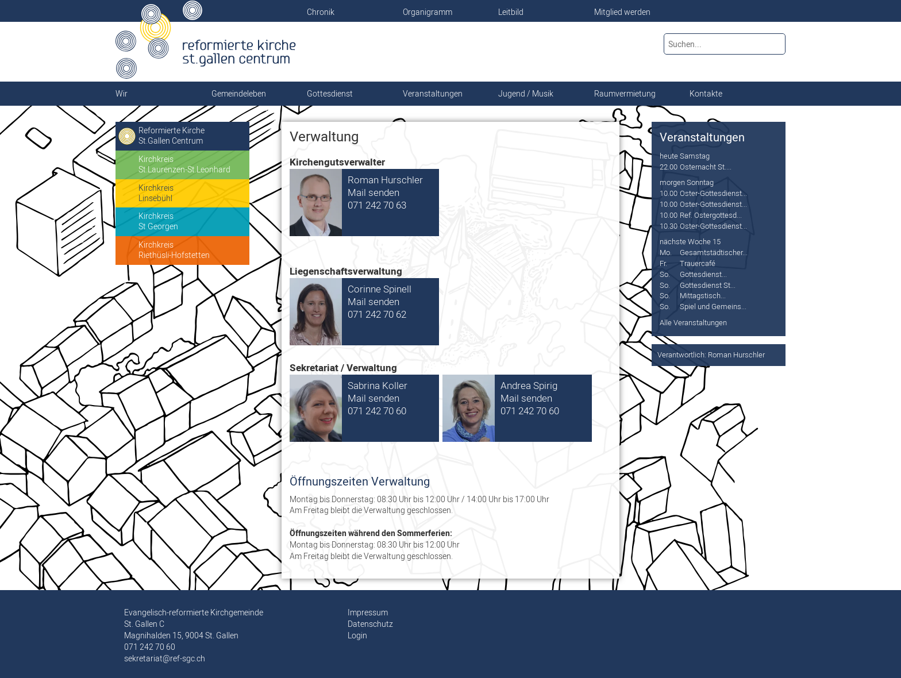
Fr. (663, 263)
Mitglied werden (622, 12)
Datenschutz (370, 624)
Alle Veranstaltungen (693, 322)
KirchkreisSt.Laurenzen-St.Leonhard (184, 164)
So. (665, 274)
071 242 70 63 (377, 204)
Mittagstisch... (703, 295)
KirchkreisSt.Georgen (158, 221)
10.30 (668, 226)
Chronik (320, 12)
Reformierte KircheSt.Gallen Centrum (171, 136)
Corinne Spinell (379, 288)
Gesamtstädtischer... (714, 252)
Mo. (666, 252)
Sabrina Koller (377, 385)
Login (357, 635)
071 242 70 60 (377, 410)
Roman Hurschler (385, 179)
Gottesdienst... (703, 274)
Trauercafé (697, 263)
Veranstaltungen (702, 137)
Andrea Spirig (528, 385)
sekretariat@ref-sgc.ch (164, 658)
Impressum (368, 612)
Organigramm (427, 12)
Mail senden (373, 192)
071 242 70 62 (377, 314)
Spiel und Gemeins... (713, 306)
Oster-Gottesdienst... (713, 193)
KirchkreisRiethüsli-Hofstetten (174, 250)
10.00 (668, 193)
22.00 (668, 166)
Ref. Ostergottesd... (711, 215)
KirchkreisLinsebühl (156, 193)
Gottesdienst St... (708, 285)
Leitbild (510, 12)
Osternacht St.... (705, 166)
